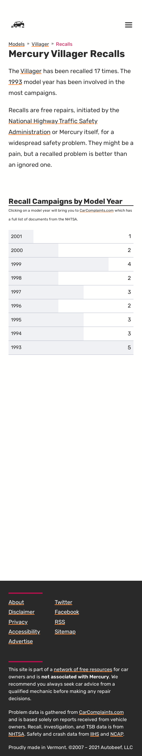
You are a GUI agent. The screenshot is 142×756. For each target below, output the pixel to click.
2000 (17, 250)
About (16, 602)
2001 (16, 236)
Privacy (18, 622)
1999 (16, 264)
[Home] (18, 25)
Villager (31, 71)
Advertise (21, 641)
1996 (16, 306)
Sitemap (65, 631)
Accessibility (24, 631)
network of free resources (83, 669)
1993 (15, 82)
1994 (16, 333)
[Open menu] (128, 25)
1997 (16, 292)
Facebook (67, 612)
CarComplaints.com (97, 210)
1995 (16, 320)
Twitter (63, 602)
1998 (16, 278)
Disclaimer (22, 612)
